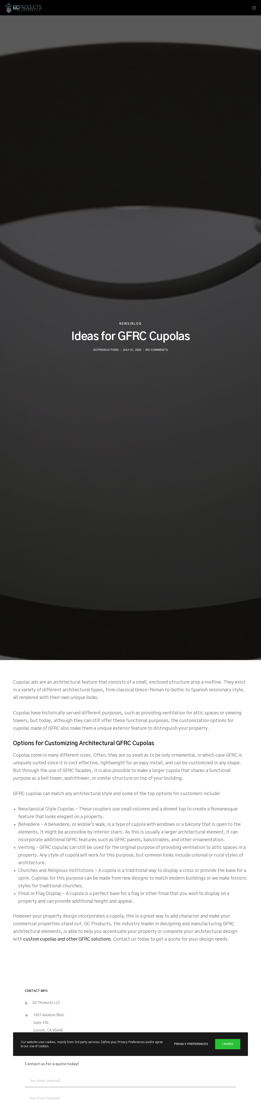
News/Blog (130, 323)
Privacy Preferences (191, 1044)
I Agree (227, 1044)
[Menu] (252, 7)
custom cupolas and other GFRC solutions (67, 939)
